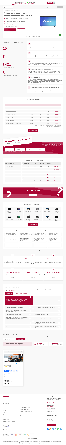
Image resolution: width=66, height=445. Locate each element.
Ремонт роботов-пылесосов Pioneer (26, 422)
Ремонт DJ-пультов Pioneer (25, 405)
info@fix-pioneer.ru (50, 406)
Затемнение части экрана (27, 177)
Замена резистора (9, 117)
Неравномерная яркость (27, 180)
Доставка (31, 7)
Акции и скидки (40, 7)
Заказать (57, 108)
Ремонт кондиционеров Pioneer (26, 411)
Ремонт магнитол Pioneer (24, 413)
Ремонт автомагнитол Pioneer (25, 400)
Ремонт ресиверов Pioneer (25, 419)
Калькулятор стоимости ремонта (9, 421)
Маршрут (6, 370)
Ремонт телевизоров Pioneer (25, 403)
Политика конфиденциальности (33, 438)
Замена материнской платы (11, 108)
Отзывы (28, 7)
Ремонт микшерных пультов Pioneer (26, 415)
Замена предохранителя (10, 120)
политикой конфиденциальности (17, 151)
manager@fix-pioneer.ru (51, 409)
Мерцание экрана (26, 166)
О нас (24, 7)
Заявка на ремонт (47, 7)
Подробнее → (56, 166)
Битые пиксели (25, 174)
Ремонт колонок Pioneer (24, 409)
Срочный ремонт (16, 7)
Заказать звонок (33, 195)
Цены (21, 7)
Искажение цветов (26, 169)
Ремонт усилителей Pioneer (25, 398)
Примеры (4, 406)
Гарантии (35, 7)
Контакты (52, 7)
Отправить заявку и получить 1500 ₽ (35, 149)
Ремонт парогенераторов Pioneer (26, 417)
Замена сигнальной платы (11, 114)
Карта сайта (5, 429)
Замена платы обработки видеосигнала (13, 123)
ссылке (8, 426)
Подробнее (12, 263)
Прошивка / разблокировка (11, 111)
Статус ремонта (60, 7)
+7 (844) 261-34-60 (31, 2)
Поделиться (48, 429)
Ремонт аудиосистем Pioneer (25, 407)
